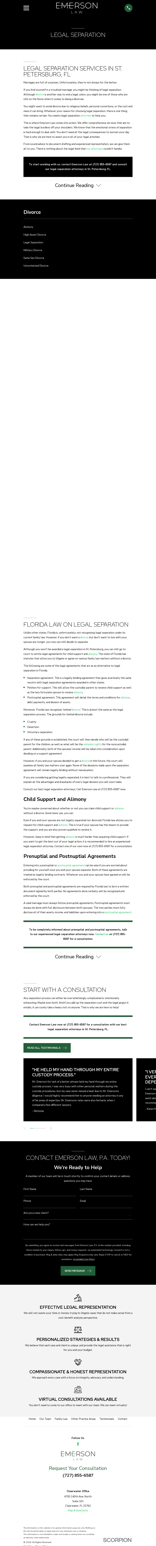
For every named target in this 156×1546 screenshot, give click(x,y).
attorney (86, 115)
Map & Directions (78, 1512)
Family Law (61, 1420)
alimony (92, 654)
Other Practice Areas (83, 1420)
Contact (122, 1420)
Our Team (45, 1420)
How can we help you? (36, 1226)
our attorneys (94, 149)
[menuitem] (78, 228)
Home (32, 1420)
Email (83, 1202)
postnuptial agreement (71, 866)
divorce (40, 94)
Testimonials (106, 1420)
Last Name (86, 1190)
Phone (27, 1202)
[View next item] (53, 1129)
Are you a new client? (36, 1214)
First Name (29, 1190)
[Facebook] (78, 1446)
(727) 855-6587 (110, 790)
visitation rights (92, 745)
